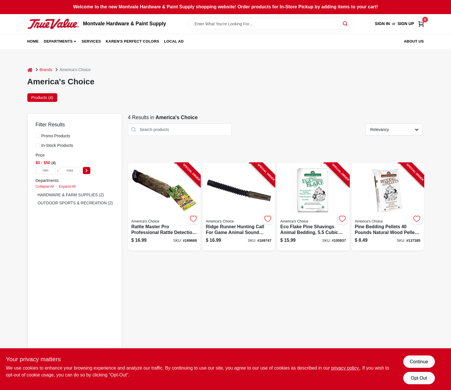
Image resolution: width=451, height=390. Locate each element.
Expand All (67, 186)
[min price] (46, 170)
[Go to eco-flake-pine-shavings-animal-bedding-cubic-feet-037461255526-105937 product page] (313, 207)
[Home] (30, 70)
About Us (414, 41)
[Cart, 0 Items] (421, 24)
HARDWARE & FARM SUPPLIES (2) (71, 195)
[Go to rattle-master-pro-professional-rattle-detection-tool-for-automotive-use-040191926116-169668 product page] (164, 207)
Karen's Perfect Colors (132, 41)
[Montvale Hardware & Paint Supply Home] (53, 24)
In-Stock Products (57, 145)
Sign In (382, 23)
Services (91, 41)
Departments (58, 41)
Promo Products (55, 135)
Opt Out (419, 378)
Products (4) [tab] (42, 97)
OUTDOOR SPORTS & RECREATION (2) (75, 203)
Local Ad (174, 41)
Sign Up (406, 23)
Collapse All (45, 186)
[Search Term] (270, 24)
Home (33, 41)
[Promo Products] (38, 136)
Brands (46, 69)
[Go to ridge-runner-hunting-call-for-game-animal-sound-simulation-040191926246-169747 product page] (238, 207)
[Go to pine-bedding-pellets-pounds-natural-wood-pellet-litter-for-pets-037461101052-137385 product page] (387, 207)
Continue (419, 361)
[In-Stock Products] (38, 145)
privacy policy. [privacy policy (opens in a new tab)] (345, 368)
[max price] (70, 170)
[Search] (345, 23)
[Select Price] (86, 170)
